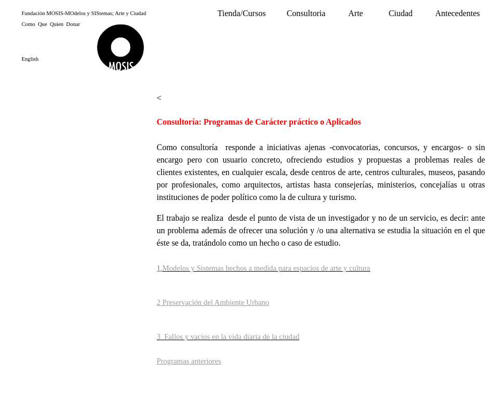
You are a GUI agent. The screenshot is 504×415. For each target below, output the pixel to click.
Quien (56, 24)
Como (28, 24)
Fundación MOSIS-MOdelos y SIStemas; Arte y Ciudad (84, 13)
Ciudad (401, 13)
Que (42, 24)
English (30, 59)
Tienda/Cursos (242, 13)
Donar (73, 24)
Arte (355, 13)
